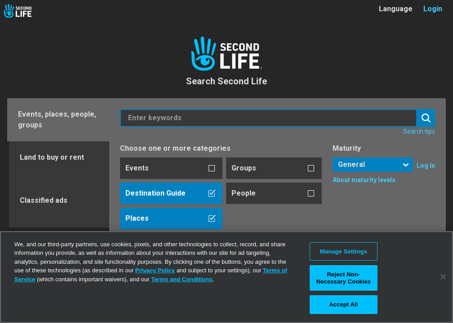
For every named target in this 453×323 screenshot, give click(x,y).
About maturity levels (364, 179)
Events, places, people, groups (57, 119)
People (243, 193)
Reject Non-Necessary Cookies (343, 278)
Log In (426, 165)
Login (432, 8)
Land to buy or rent (52, 157)
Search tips (419, 131)
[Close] (443, 277)
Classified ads (43, 200)
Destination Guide (155, 193)
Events (137, 168)
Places (137, 218)
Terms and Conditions (181, 279)
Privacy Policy (155, 270)
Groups (243, 168)
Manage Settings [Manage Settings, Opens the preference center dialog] (343, 251)
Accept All (343, 304)
